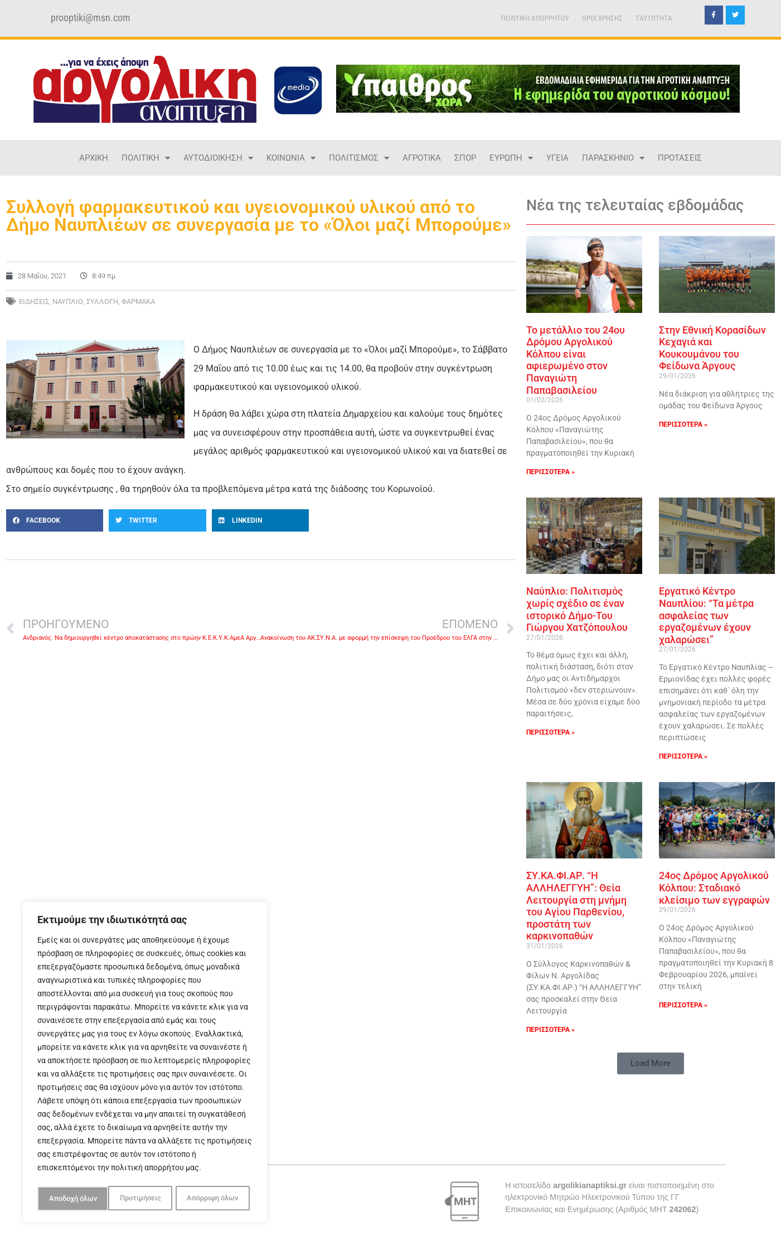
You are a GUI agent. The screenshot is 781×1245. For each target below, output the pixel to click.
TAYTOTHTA (654, 18)
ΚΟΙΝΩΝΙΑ (291, 158)
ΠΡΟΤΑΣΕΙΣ (680, 158)
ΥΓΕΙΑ (557, 158)
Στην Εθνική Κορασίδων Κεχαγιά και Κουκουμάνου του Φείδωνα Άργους (712, 348)
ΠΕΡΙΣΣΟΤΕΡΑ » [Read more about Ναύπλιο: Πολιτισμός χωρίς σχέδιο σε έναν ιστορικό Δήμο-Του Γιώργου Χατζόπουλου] (550, 732)
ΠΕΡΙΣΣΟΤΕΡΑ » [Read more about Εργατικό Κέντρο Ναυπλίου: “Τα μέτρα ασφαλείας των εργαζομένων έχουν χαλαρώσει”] (683, 756)
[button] (55, 520)
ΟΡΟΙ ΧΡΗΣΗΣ (602, 18)
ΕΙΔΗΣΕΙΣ (34, 301)
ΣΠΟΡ (465, 158)
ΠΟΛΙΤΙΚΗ (146, 158)
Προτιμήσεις (68, 1198)
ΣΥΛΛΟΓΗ (102, 301)
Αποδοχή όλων (217, 1198)
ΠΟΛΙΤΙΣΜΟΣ (359, 158)
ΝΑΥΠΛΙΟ (67, 301)
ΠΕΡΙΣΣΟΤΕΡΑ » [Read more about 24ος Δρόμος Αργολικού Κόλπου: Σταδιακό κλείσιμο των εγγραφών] (683, 1005)
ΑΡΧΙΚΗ (93, 158)
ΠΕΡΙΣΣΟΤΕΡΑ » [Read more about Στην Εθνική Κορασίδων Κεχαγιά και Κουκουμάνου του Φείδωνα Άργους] (683, 424)
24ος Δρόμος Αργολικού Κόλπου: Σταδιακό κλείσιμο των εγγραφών (714, 887)
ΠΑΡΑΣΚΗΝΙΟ (613, 158)
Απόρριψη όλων (141, 1198)
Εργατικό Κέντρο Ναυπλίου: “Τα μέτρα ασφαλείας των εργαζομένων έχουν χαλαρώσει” (706, 615)
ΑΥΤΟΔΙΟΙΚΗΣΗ (218, 158)
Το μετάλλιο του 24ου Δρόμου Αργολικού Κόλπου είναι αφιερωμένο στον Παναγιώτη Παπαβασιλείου (575, 360)
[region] (145, 1064)
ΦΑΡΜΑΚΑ (138, 301)
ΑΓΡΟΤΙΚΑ (421, 158)
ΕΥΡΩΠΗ (511, 158)
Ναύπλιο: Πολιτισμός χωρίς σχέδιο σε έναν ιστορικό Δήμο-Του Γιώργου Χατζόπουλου (577, 609)
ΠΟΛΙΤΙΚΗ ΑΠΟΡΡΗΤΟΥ (535, 18)
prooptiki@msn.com (90, 17)
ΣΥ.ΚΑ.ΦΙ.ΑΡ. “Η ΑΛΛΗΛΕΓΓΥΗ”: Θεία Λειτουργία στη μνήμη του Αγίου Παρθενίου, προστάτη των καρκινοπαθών (576, 906)
